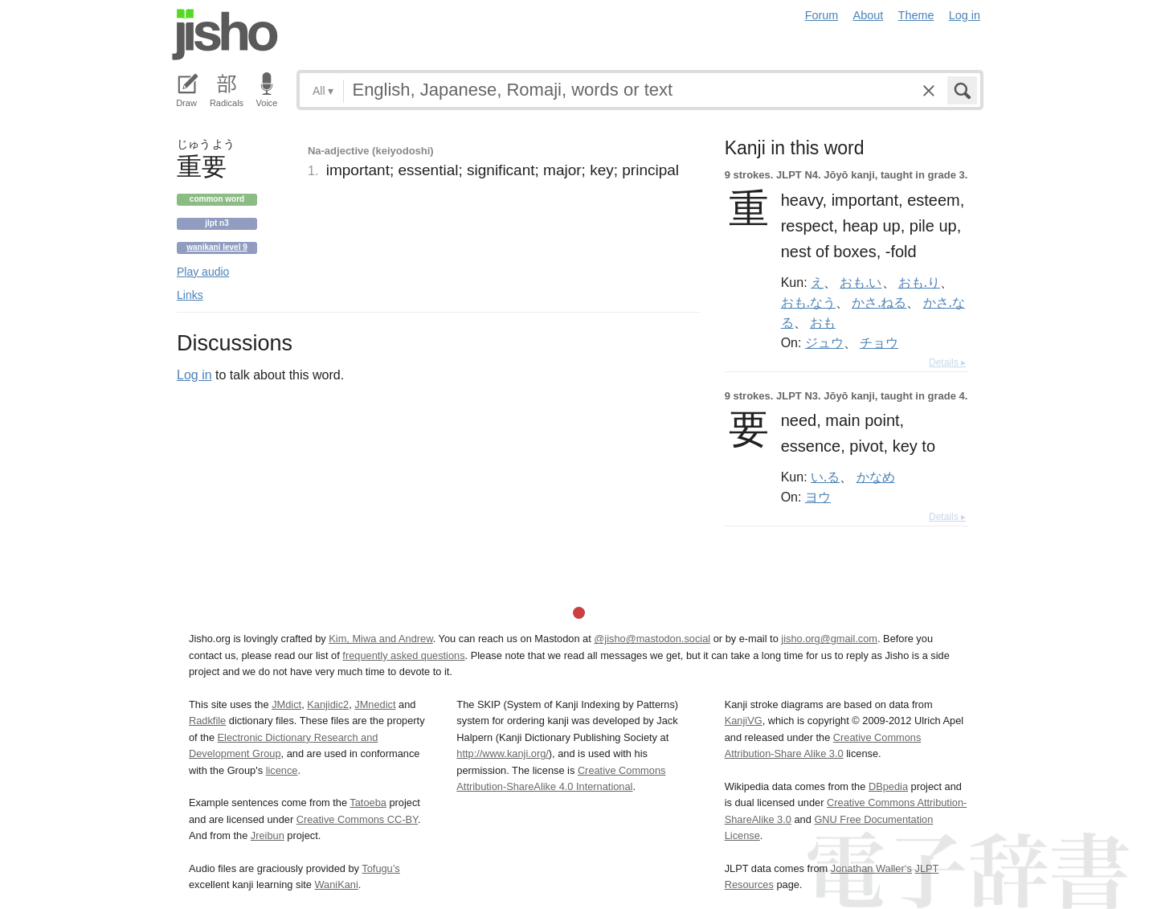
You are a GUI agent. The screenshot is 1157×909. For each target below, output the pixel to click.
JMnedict (374, 704)
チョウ (879, 342)
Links (190, 295)
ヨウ (818, 497)
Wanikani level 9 (216, 247)
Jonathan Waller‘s (871, 868)
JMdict (286, 704)
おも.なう (808, 302)
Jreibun (267, 835)
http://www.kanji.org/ (502, 753)
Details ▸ (947, 362)
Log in (964, 15)
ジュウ (824, 342)
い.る (825, 476)
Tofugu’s (380, 868)
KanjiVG (743, 721)
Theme (916, 15)
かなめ (876, 476)
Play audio (203, 271)
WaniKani (336, 884)
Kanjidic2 (328, 704)
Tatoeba (368, 802)
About (868, 15)
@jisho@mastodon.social (652, 639)
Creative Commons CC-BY (357, 819)
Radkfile (207, 721)
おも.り (919, 282)
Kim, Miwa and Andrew (380, 639)
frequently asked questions (403, 655)
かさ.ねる (879, 302)
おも (823, 322)
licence (282, 770)
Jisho (225, 34)
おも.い (860, 282)
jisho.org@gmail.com (829, 639)
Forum (822, 15)
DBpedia (888, 786)
